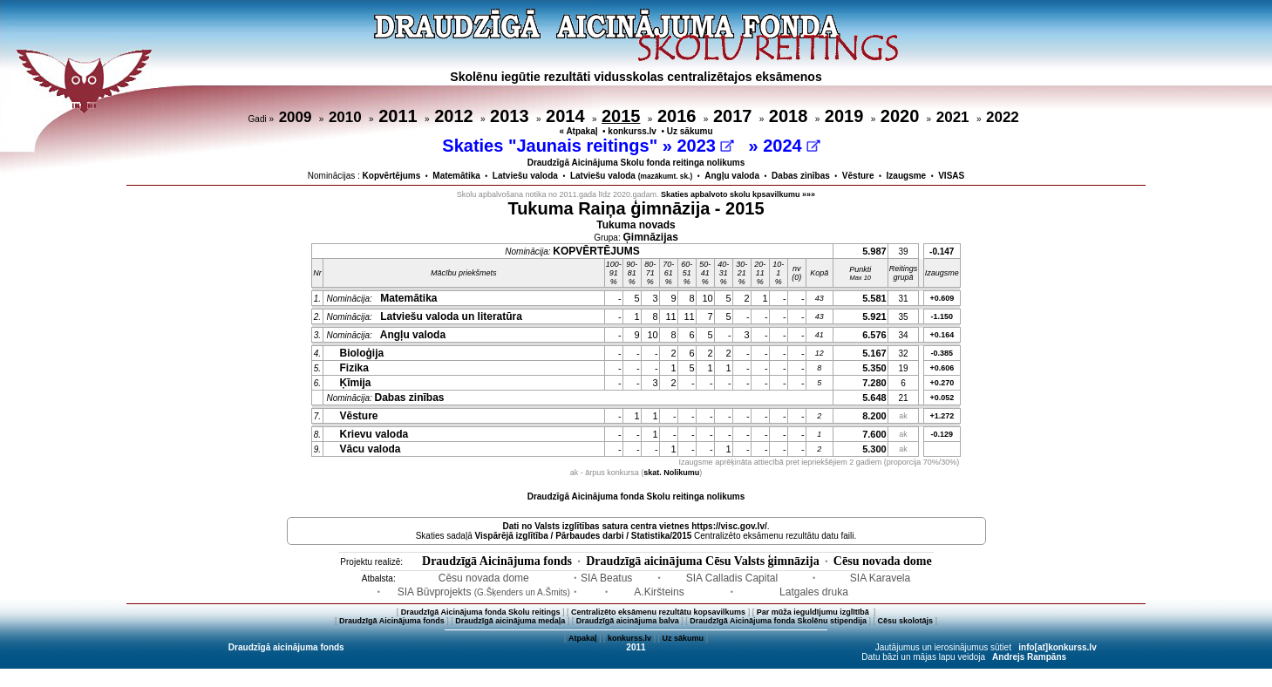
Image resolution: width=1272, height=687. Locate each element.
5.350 (874, 368)
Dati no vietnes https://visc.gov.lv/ (634, 526)
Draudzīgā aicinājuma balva (627, 620)
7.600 (874, 434)
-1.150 (942, 316)
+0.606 (941, 368)
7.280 (874, 383)
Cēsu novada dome (882, 561)
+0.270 (941, 382)
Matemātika (456, 175)
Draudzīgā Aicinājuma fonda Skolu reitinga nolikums (636, 496)
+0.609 (941, 298)
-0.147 (941, 251)
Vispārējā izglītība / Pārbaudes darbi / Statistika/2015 (583, 536)
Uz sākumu (690, 131)
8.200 (874, 416)
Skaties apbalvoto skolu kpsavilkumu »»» (738, 194)
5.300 (874, 449)
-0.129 (942, 434)
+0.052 (941, 397)
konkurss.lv (632, 131)
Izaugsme (907, 175)
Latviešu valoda (525, 175)
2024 (791, 145)
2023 (705, 145)
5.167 (874, 353)
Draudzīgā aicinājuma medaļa (510, 620)
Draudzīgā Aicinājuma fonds (497, 561)
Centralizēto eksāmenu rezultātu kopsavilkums (658, 612)
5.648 (874, 397)
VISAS (951, 175)
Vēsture (858, 175)
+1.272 (941, 416)
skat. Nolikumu (671, 472)
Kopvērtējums (392, 175)
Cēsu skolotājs (906, 620)
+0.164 (941, 334)
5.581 (874, 298)
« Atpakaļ (578, 131)
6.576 (874, 335)
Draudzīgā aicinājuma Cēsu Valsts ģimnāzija (703, 561)
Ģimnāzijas (650, 237)
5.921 (874, 316)
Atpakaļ (582, 638)
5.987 (874, 251)
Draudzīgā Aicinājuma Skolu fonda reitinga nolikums (636, 162)
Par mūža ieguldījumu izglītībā (814, 612)
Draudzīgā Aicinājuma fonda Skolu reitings (481, 612)
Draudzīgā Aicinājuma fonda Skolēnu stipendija (778, 620)
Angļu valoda (731, 175)
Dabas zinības (801, 175)
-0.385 (942, 353)
